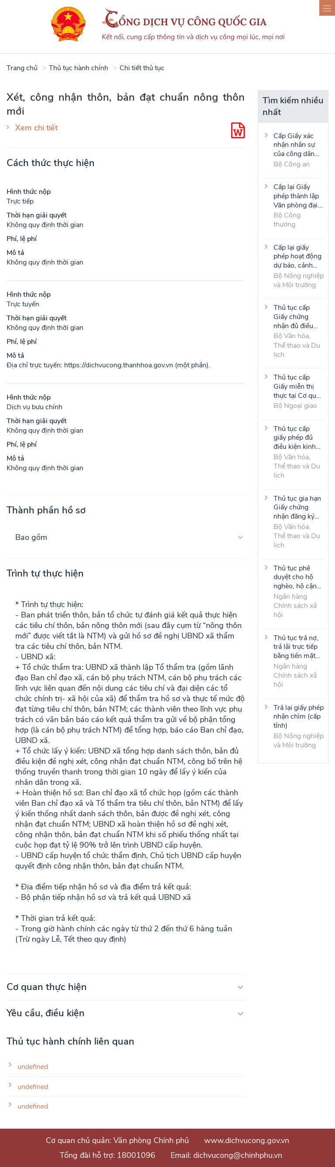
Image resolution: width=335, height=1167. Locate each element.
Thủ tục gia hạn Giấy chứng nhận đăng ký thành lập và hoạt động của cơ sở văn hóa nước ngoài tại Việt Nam (297, 507)
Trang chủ (22, 68)
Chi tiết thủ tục (142, 68)
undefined (32, 1067)
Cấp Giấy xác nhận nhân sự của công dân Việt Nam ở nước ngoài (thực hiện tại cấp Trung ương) (294, 145)
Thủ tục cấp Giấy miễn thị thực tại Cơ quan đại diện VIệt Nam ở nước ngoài (298, 386)
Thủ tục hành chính (78, 68)
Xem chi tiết (36, 127)
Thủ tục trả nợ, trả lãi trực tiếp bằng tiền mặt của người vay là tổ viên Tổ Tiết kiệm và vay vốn (298, 647)
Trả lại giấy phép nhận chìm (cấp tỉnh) (298, 716)
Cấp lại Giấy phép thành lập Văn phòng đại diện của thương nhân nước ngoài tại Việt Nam (298, 196)
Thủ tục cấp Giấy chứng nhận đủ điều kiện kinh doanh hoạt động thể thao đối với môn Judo (297, 316)
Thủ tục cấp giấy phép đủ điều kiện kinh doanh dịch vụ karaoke (295, 437)
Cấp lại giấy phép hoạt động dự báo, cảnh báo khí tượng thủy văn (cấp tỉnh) (297, 256)
